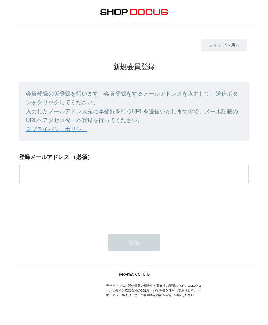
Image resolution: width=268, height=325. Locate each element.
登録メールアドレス (44, 157)
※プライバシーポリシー (56, 129)
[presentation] (72, 206)
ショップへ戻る (224, 45)
